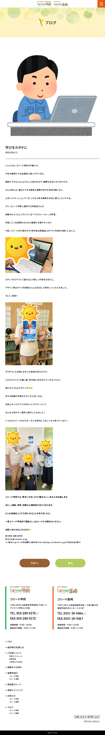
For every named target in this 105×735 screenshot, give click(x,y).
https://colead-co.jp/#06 (57, 542)
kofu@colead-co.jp (17, 539)
